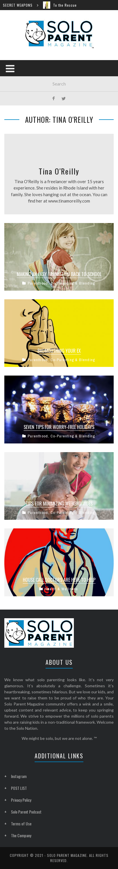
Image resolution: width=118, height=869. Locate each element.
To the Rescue (67, 5)
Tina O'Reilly (59, 171)
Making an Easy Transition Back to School (59, 274)
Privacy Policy (21, 800)
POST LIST (19, 788)
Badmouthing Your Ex (59, 350)
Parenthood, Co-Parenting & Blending (61, 283)
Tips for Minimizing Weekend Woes (59, 503)
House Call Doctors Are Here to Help (59, 579)
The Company (21, 835)
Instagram (19, 776)
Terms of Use (21, 823)
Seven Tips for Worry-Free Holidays (59, 427)
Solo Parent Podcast (26, 812)
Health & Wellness (61, 588)
